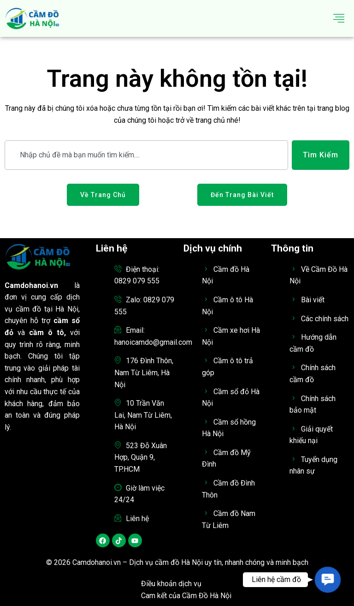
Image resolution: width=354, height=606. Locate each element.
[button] (327, 579)
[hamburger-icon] (339, 18)
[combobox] (146, 155)
